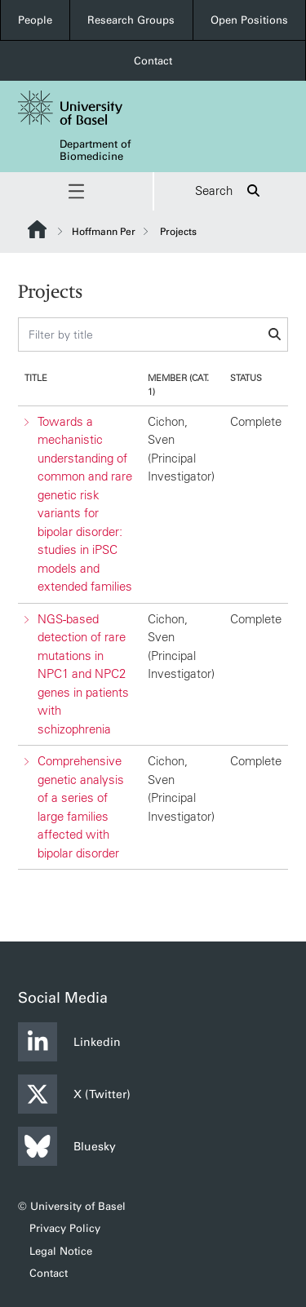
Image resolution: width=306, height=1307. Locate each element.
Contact (153, 61)
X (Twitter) (74, 1094)
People (35, 20)
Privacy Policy (64, 1228)
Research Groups (131, 20)
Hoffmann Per (103, 231)
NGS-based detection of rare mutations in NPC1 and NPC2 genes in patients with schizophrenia (83, 673)
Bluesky (67, 1146)
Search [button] (230, 191)
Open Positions (249, 20)
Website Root (37, 229)
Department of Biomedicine (95, 150)
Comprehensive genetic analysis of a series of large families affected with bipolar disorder (81, 807)
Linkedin (69, 1041)
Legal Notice (60, 1251)
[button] (76, 191)
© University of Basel (72, 1206)
